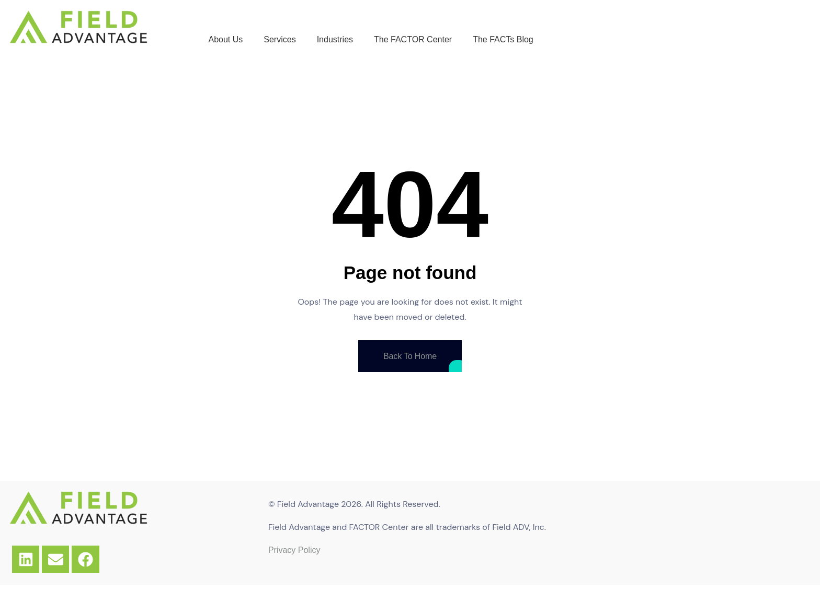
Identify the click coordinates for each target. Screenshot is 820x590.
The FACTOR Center (413, 39)
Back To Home (410, 356)
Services (279, 39)
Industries (335, 39)
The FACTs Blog (503, 39)
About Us (225, 39)
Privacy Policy (294, 550)
